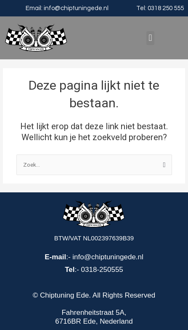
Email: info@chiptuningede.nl (67, 8)
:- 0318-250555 (94, 270)
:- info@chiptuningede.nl (94, 257)
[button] (150, 38)
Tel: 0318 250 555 (160, 8)
